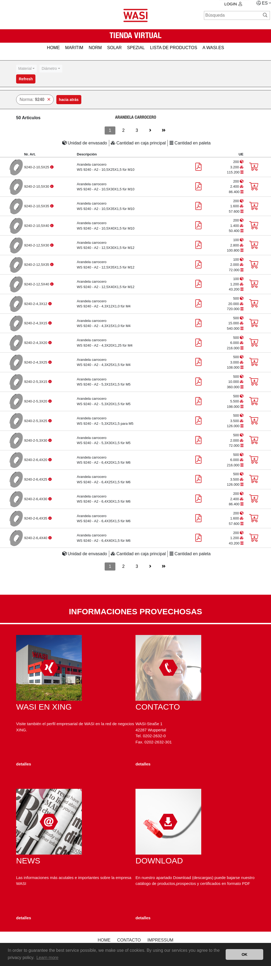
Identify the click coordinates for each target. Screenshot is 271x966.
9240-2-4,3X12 (36, 304)
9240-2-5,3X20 (36, 401)
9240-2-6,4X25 (36, 479)
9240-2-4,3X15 (36, 323)
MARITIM (74, 47)
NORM (95, 47)
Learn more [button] (47, 957)
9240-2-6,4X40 (36, 538)
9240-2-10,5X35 (37, 206)
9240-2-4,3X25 (36, 362)
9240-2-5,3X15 (36, 382)
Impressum (160, 940)
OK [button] (244, 954)
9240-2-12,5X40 (37, 284)
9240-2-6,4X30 (36, 499)
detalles (23, 764)
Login (233, 4)
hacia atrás (69, 99)
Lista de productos (173, 47)
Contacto (129, 940)
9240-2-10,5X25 (37, 167)
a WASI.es (213, 47)
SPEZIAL (136, 47)
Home (104, 940)
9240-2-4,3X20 (36, 343)
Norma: (35, 99)
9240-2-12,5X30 (37, 245)
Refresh (26, 79)
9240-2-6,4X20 (36, 460)
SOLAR (114, 47)
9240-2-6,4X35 (36, 518)
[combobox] (26, 68)
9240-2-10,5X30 (37, 186)
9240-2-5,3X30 (36, 440)
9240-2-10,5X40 (37, 226)
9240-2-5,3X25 (36, 421)
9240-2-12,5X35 (37, 265)
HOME (53, 47)
